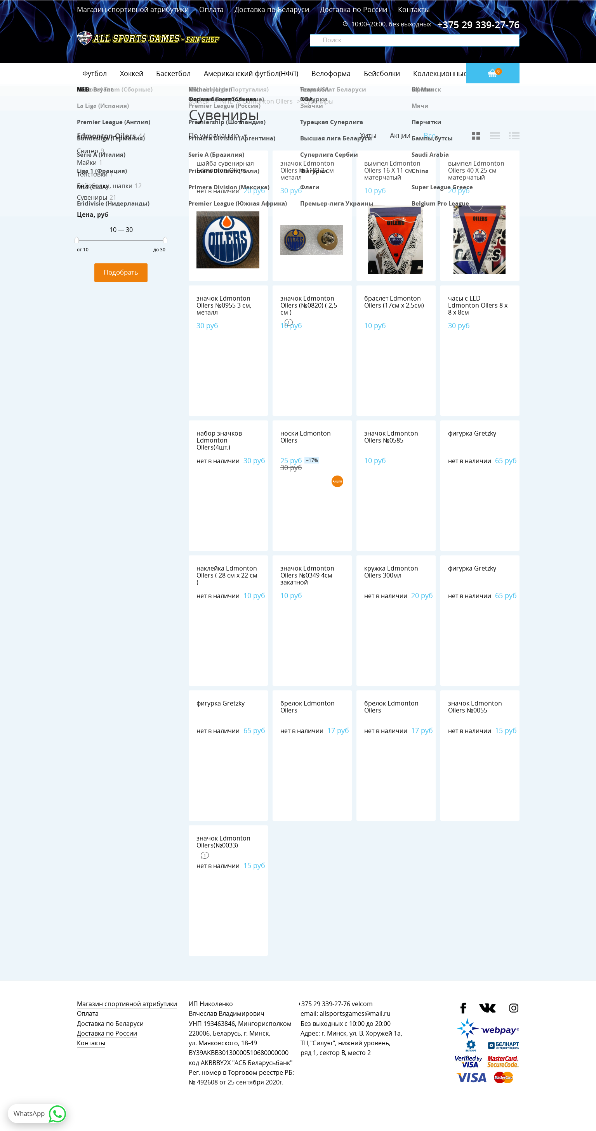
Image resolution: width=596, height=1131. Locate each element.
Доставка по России (353, 9)
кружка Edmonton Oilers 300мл (391, 571)
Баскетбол (173, 73)
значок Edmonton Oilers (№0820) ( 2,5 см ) (308, 305)
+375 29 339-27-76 (324, 1004)
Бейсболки (382, 73)
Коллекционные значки (453, 73)
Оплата (211, 9)
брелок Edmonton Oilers (307, 706)
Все (430, 135)
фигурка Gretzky (472, 433)
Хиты (368, 135)
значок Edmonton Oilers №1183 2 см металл (307, 170)
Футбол (94, 73)
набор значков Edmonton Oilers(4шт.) (219, 440)
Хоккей (131, 73)
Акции (400, 135)
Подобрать (121, 272)
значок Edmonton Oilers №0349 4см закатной (307, 575)
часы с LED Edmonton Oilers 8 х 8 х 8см (477, 305)
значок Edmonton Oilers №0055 (475, 706)
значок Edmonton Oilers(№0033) (223, 841)
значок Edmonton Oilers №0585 (391, 436)
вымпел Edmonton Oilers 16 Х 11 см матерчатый (392, 170)
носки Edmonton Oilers (305, 436)
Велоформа (331, 73)
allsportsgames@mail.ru (355, 1014)
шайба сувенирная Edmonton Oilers (225, 167)
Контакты (414, 9)
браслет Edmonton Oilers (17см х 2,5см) (394, 302)
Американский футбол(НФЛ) (251, 73)
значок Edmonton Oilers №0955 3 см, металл (224, 305)
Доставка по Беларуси (272, 9)
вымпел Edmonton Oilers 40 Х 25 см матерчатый (476, 170)
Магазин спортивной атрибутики (134, 9)
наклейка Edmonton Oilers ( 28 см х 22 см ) (226, 575)
